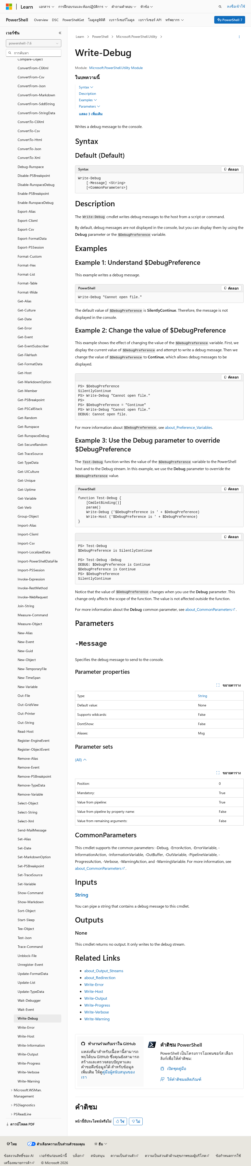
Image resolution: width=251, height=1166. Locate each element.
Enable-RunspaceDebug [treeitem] (35, 202)
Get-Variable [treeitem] (27, 498)
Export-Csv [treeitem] (26, 229)
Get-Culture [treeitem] (27, 310)
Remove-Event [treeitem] (28, 767)
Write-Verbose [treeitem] (28, 1072)
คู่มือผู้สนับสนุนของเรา (108, 1074)
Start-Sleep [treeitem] (26, 919)
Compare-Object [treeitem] (30, 59)
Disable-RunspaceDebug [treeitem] (36, 184)
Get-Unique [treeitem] (26, 480)
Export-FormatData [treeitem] (32, 238)
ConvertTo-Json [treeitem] (29, 148)
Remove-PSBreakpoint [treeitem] (34, 776)
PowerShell (100, 36)
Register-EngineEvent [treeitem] (34, 740)
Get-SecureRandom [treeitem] (32, 444)
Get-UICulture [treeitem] (28, 471)
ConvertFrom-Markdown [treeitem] (36, 95)
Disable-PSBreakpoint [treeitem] (34, 175)
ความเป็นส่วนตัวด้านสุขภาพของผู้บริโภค (175, 1155)
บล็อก (77, 1155)
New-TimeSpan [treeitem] (29, 677)
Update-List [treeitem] (26, 982)
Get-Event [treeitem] (25, 337)
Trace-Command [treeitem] (30, 946)
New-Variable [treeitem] (28, 686)
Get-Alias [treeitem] (24, 301)
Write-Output (95, 998)
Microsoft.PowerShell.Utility (136, 36)
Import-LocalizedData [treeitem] (34, 552)
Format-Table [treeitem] (27, 283)
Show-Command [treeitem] (30, 892)
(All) (81, 759)
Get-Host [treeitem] (25, 372)
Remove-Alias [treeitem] (28, 758)
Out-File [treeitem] (24, 695)
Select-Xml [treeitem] (26, 821)
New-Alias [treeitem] (25, 633)
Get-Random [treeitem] (27, 417)
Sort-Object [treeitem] (27, 910)
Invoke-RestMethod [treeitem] (33, 588)
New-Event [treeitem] (26, 641)
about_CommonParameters (208, 609)
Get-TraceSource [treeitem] (30, 453)
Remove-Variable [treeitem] (30, 794)
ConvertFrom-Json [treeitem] (32, 86)
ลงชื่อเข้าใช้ (236, 6)
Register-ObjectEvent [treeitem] (34, 749)
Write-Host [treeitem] (26, 1036)
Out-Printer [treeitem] (26, 713)
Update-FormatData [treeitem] (33, 973)
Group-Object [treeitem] (28, 516)
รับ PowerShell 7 (229, 19)
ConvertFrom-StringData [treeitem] (36, 113)
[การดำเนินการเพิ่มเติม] (239, 37)
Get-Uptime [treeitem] (27, 489)
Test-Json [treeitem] (25, 937)
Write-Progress (97, 1005)
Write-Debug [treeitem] (28, 1018)
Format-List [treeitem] (26, 274)
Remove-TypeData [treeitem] (31, 785)
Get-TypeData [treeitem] (28, 462)
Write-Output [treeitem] (28, 1054)
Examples (88, 100)
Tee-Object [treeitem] (26, 928)
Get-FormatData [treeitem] (30, 364)
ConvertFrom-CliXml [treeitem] (33, 68)
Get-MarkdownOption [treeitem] (34, 381)
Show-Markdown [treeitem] (31, 901)
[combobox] (33, 43)
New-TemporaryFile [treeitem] (32, 668)
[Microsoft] (9, 6)
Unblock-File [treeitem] (27, 955)
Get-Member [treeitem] (27, 390)
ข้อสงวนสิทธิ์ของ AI (19, 1155)
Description (87, 93)
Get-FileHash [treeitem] (27, 354)
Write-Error (94, 984)
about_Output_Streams (103, 970)
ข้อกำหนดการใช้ (228, 1155)
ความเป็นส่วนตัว (123, 1155)
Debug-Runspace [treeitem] (31, 166)
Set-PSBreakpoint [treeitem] (31, 866)
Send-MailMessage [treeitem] (32, 830)
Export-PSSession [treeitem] (31, 247)
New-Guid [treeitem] (25, 650)
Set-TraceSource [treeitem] (30, 874)
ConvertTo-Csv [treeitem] (29, 130)
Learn (80, 36)
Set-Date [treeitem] (24, 848)
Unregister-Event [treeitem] (30, 964)
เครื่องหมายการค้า (17, 1162)
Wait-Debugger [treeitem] (29, 1000)
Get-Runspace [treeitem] (28, 426)
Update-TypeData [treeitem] (31, 991)
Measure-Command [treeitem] (33, 615)
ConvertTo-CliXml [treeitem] (31, 121)
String (202, 695)
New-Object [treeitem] (27, 659)
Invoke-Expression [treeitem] (31, 579)
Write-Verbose (96, 1011)
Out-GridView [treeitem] (28, 704)
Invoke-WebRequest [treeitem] (33, 597)
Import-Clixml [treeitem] (28, 534)
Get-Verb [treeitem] (24, 507)
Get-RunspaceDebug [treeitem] (33, 435)
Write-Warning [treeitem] (29, 1081)
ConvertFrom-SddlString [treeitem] (36, 103)
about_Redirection (99, 977)
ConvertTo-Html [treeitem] (30, 139)
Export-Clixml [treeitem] (28, 220)
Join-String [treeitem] (26, 606)
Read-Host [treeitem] (26, 731)
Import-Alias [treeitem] (27, 525)
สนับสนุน (98, 1155)
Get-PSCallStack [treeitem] (30, 408)
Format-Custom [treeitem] (30, 256)
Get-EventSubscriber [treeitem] (33, 346)
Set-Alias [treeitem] (24, 839)
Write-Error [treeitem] (26, 1027)
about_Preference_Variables (188, 427)
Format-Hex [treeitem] (27, 265)
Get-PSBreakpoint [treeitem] (31, 399)
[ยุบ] (60, 32)
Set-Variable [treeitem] (27, 884)
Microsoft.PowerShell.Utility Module (116, 67)
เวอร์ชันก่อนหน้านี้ (53, 1155)
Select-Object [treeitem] (28, 803)
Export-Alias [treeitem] (27, 211)
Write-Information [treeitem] (31, 1045)
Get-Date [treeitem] (25, 319)
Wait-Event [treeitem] (26, 1009)
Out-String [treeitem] (26, 722)
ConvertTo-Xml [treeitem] (29, 157)
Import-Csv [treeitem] (26, 543)
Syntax (86, 87)
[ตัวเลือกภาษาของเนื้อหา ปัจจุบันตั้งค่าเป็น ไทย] (12, 1144)
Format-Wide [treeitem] (28, 292)
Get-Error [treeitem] (25, 328)
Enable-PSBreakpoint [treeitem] (33, 193)
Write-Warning (97, 1018)
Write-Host (93, 991)
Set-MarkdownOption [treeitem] (34, 857)
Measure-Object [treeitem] (30, 623)
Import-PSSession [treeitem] (31, 570)
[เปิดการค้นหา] (220, 6)
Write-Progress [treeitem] (29, 1063)
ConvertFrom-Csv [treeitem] (31, 77)
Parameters (89, 106)
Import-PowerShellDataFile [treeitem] (38, 561)
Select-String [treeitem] (27, 812)
